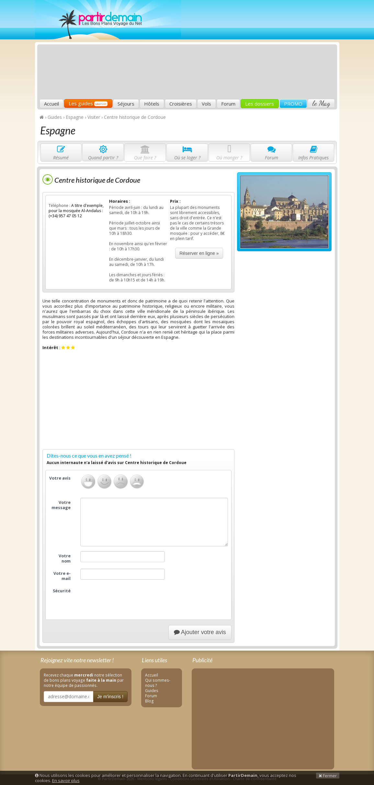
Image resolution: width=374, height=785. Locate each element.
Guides (151, 690)
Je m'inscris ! (110, 696)
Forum (228, 103)
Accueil (51, 103)
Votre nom (65, 558)
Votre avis (60, 478)
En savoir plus (66, 780)
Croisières (180, 103)
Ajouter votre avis (200, 632)
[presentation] (129, 598)
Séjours (126, 103)
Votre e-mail (62, 576)
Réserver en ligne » (199, 253)
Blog (149, 700)
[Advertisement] (239, 50)
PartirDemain (108, 20)
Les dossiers (259, 103)
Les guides (88, 103)
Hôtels (151, 103)
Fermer (328, 776)
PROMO (293, 103)
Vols (206, 103)
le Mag (321, 103)
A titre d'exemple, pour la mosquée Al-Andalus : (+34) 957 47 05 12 (76, 211)
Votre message (61, 505)
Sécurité (62, 591)
